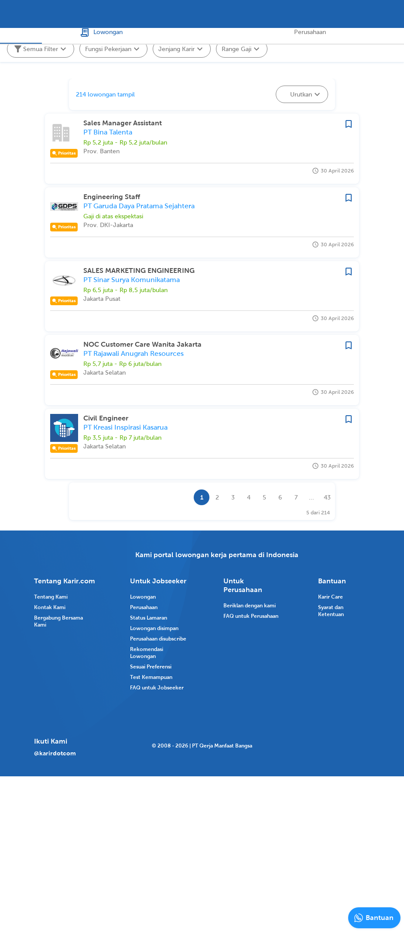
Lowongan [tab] (101, 39)
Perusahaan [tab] (303, 39)
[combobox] (156, 14)
